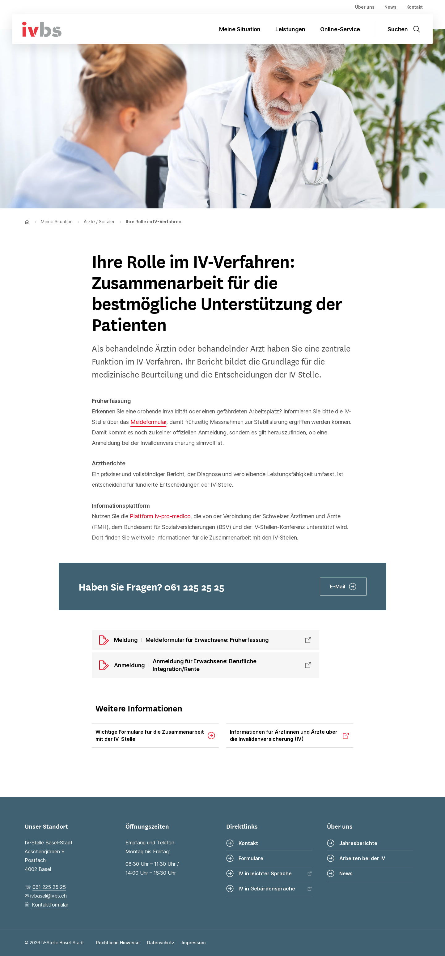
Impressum (194, 942)
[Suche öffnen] (408, 29)
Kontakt (414, 7)
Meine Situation (240, 29)
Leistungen (290, 29)
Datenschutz (160, 942)
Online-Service (340, 29)
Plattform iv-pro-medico (160, 516)
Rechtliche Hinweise (118, 942)
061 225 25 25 (49, 887)
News (390, 7)
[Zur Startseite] (36, 29)
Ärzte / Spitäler (99, 221)
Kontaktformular (50, 905)
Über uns (365, 7)
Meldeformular (148, 422)
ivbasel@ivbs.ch (48, 896)
